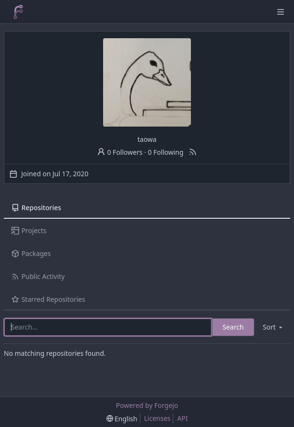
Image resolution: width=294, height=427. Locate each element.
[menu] (273, 327)
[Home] (18, 12)
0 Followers (120, 152)
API (182, 418)
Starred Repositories (48, 299)
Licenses (157, 418)
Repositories (36, 207)
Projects (28, 230)
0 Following (166, 152)
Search (232, 326)
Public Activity (37, 276)
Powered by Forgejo (147, 405)
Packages (31, 253)
